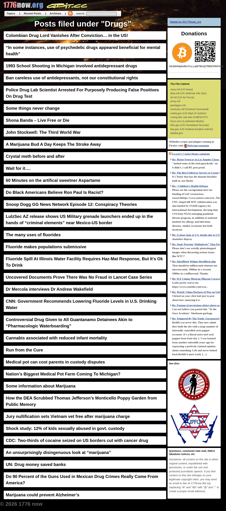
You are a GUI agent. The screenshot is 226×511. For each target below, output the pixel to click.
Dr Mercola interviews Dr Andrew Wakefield (49, 289)
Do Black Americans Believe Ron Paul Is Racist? (54, 192)
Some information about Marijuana (41, 386)
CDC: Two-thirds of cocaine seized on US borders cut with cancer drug (77, 440)
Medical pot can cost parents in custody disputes (55, 362)
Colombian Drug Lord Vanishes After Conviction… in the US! (67, 35)
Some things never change (33, 108)
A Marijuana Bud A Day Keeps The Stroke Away (53, 144)
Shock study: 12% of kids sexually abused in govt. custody (65, 428)
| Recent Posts (30, 13)
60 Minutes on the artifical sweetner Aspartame (53, 180)
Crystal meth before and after (35, 156)
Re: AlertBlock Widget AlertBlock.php (194, 261)
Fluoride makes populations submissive (46, 246)
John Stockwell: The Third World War (43, 132)
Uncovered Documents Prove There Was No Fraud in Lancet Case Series (79, 277)
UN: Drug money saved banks (36, 464)
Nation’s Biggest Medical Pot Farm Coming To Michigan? (63, 374)
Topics (11, 13)
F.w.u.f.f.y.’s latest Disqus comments (191, 154)
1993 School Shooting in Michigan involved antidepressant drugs (71, 65)
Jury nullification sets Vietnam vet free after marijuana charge (68, 416)
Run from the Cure (24, 350)
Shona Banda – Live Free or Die (37, 120)
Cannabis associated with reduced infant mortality (56, 338)
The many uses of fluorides (33, 234)
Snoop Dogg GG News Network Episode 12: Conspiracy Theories (71, 204)
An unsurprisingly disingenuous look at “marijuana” (58, 452)
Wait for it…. (18, 168)
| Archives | (55, 13)
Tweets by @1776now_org (185, 21)
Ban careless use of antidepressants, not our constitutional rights (72, 77)
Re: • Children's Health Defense (190, 186)
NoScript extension (196, 145)
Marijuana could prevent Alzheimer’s (42, 494)
